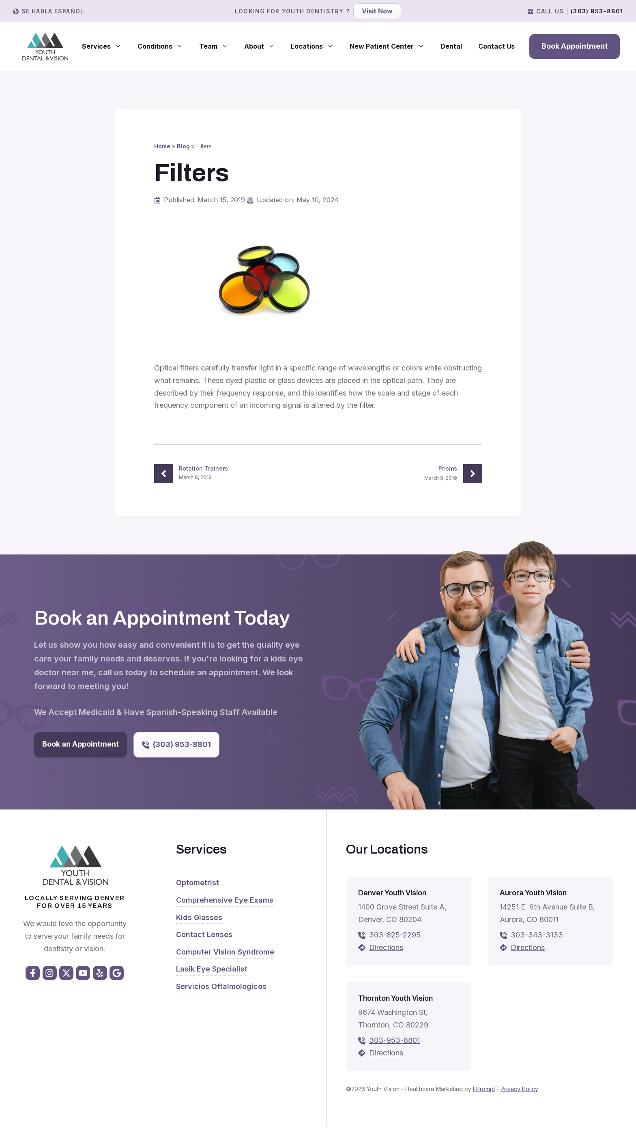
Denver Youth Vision (392, 893)
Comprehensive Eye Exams (224, 900)
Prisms (447, 468)
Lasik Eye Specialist (211, 969)
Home (162, 146)
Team (217, 46)
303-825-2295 (395, 935)
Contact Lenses (204, 934)
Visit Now (377, 11)
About (263, 46)
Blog (183, 146)
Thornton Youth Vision (395, 998)
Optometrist (197, 882)
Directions (386, 947)
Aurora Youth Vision (533, 893)
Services (105, 46)
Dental (451, 46)
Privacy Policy (519, 1088)
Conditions (164, 46)
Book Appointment (574, 46)
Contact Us (496, 46)
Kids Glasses (199, 917)
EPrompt (484, 1088)
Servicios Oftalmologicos (221, 986)
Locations (316, 46)
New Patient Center (391, 46)
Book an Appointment (80, 744)
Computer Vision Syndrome (225, 952)
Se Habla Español (52, 11)
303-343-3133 (537, 935)
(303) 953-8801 (597, 11)
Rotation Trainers (203, 468)
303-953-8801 (394, 1040)
